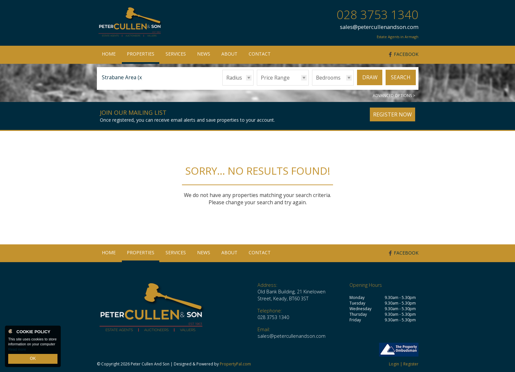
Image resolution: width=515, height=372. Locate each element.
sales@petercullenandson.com (379, 27)
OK (32, 359)
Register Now (392, 114)
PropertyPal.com (235, 364)
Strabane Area (123, 77)
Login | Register (403, 364)
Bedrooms (328, 77)
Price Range (275, 77)
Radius (234, 77)
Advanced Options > (394, 95)
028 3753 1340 (377, 15)
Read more (17, 350)
